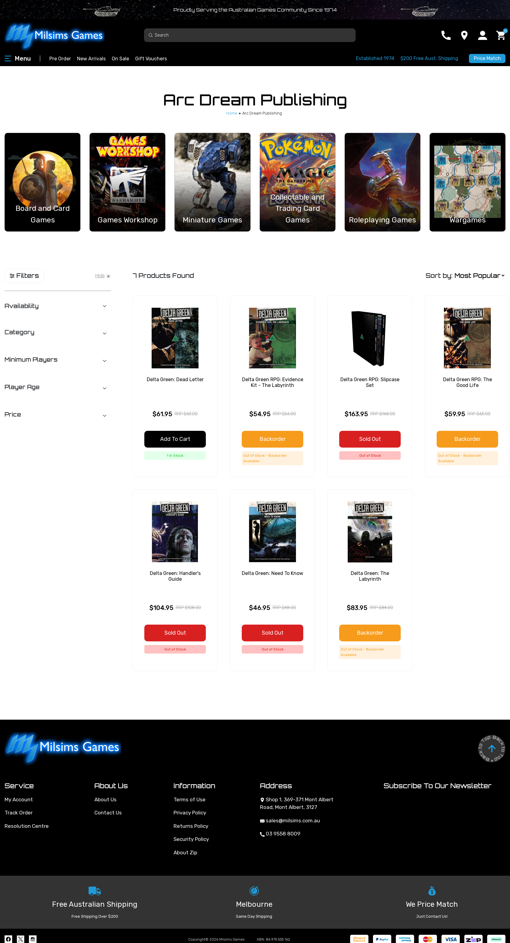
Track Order (19, 813)
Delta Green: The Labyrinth (370, 576)
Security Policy (191, 839)
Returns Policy (191, 826)
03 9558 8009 (280, 834)
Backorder (272, 439)
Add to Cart (175, 439)
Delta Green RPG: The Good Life (467, 382)
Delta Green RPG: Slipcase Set (369, 382)
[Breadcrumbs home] (231, 113)
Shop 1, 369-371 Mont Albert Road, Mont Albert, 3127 (296, 803)
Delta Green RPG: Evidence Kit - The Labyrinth (272, 382)
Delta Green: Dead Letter (175, 379)
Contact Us (108, 813)
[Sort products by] (479, 275)
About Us (105, 799)
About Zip (185, 852)
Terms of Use (190, 799)
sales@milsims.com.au (290, 820)
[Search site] (151, 35)
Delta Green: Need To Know (272, 573)
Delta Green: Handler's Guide (175, 576)
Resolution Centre (27, 826)
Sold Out (370, 439)
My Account (19, 799)
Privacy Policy (190, 813)
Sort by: (439, 275)
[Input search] (250, 35)
